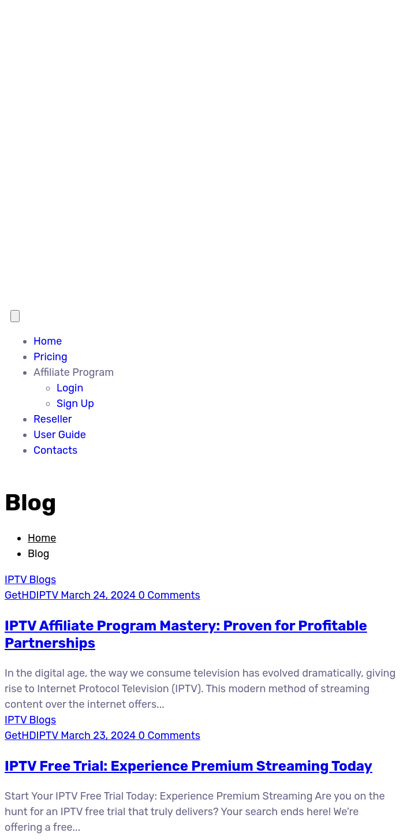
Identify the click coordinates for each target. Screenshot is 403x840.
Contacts (55, 450)
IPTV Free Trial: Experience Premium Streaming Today (188, 766)
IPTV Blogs (30, 579)
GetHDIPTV (31, 595)
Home (47, 341)
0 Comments (168, 595)
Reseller (52, 419)
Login (70, 388)
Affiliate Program (73, 372)
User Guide (59, 434)
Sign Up (75, 403)
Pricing (50, 356)
